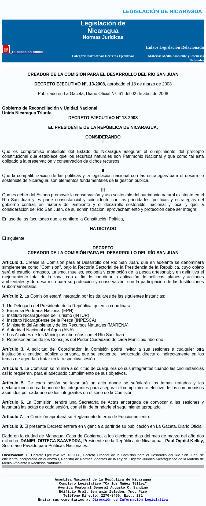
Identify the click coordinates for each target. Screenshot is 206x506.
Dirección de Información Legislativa (130, 500)
